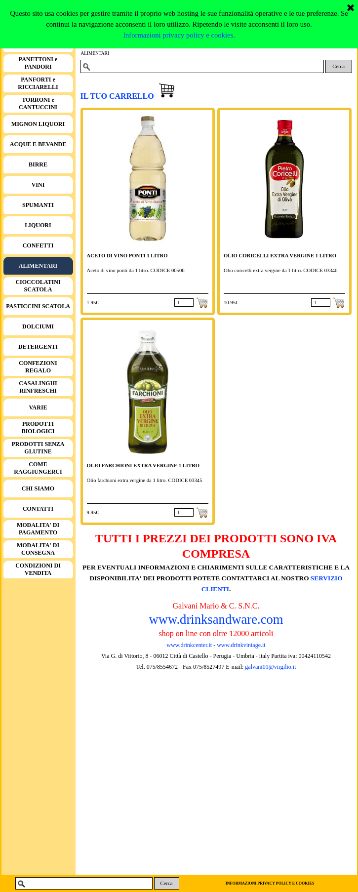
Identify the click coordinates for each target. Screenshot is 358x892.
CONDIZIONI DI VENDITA (38, 569)
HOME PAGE (38, 43)
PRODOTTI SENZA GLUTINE (37, 448)
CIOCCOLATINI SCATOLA (37, 286)
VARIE (38, 407)
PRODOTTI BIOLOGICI (38, 427)
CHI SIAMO (38, 488)
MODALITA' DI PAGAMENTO (38, 529)
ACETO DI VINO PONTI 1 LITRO (127, 255)
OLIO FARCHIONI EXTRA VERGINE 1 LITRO (143, 465)
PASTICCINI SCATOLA (38, 306)
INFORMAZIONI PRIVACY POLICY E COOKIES (270, 883)
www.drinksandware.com (216, 619)
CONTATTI (38, 508)
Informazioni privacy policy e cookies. (179, 5)
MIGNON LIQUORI (38, 124)
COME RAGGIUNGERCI (38, 468)
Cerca (338, 66)
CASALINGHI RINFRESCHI (38, 387)
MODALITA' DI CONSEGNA (38, 549)
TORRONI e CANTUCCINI (38, 103)
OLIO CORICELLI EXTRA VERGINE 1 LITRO (280, 255)
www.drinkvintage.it (240, 645)
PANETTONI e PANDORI (38, 63)
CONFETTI (38, 245)
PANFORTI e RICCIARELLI (38, 83)
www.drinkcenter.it (189, 645)
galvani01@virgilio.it (270, 666)
